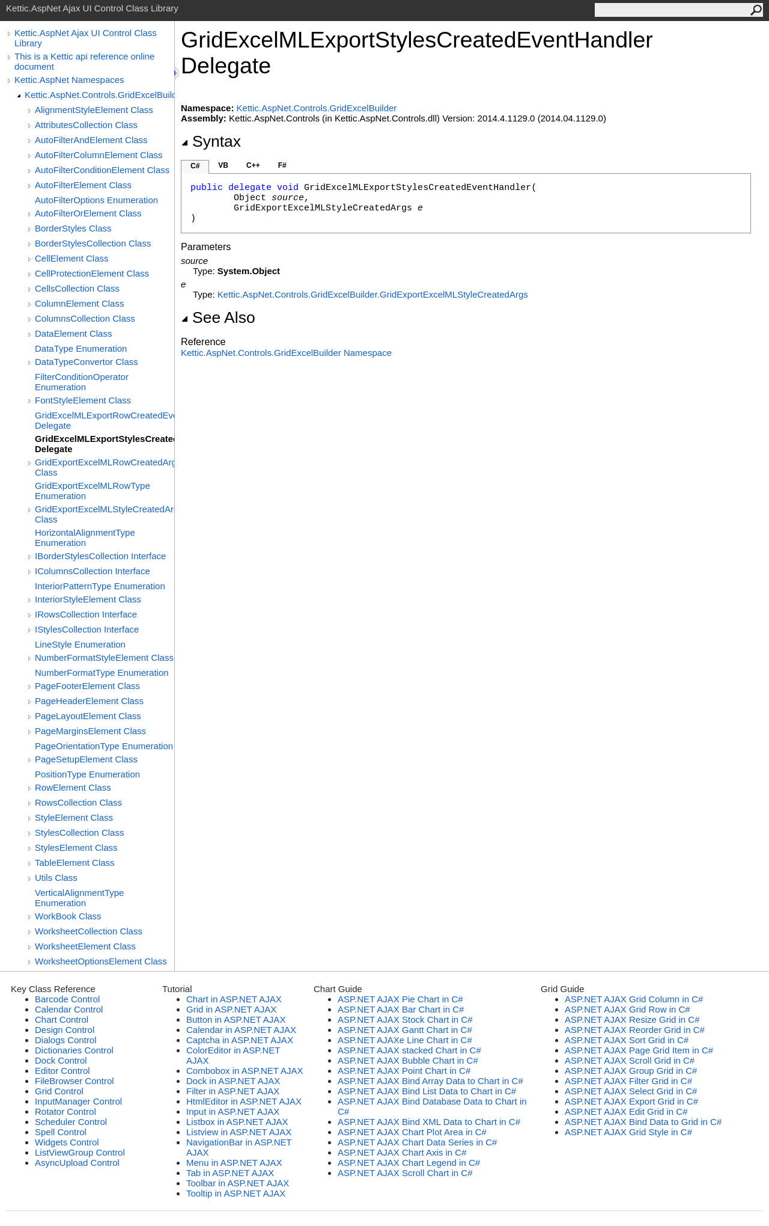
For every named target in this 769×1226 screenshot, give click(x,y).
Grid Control (59, 1091)
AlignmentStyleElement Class (94, 110)
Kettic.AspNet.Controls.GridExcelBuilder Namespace (286, 353)
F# (282, 165)
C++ (253, 165)
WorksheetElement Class (85, 946)
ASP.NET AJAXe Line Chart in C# (405, 1040)
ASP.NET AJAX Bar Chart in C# (401, 1009)
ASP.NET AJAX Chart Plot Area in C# (412, 1132)
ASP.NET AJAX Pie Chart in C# (400, 999)
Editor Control (62, 1070)
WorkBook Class (68, 916)
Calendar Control (69, 1009)
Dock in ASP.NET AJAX (233, 1081)
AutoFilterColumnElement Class (99, 155)
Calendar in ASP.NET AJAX (241, 1030)
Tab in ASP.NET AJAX (230, 1173)
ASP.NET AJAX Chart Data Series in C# (417, 1142)
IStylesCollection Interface (87, 629)
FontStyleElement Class (83, 400)
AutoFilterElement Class (83, 185)
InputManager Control (78, 1101)
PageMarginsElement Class (90, 731)
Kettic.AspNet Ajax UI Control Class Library (85, 38)
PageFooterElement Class (87, 686)
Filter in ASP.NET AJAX (232, 1091)
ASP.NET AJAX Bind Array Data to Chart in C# (430, 1081)
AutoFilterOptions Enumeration (96, 200)
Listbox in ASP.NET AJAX (237, 1122)
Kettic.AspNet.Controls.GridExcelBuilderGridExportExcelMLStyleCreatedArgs (372, 294)
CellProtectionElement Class (92, 273)
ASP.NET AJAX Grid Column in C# (634, 999)
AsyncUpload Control (77, 1162)
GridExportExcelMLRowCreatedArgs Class (104, 467)
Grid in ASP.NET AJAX (231, 1009)
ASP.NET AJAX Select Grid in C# (631, 1091)
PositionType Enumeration (87, 774)
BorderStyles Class (73, 228)
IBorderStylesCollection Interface (100, 556)
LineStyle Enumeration (80, 644)
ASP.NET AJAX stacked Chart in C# (409, 1050)
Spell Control (61, 1132)
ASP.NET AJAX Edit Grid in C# (626, 1111)
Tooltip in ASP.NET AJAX (235, 1193)
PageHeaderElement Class (89, 701)
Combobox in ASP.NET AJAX (244, 1070)
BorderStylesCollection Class (93, 243)
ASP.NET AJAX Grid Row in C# (627, 1009)
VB (223, 165)
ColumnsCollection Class (85, 318)
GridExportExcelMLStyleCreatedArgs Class (104, 514)
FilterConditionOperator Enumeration (82, 382)
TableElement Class (75, 862)
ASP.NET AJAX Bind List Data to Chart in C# (427, 1091)
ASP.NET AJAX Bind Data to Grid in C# (643, 1122)
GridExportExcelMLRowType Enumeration (92, 490)
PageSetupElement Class (86, 759)
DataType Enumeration (81, 348)
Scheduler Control (71, 1122)
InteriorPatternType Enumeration (100, 586)
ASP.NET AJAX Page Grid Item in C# (639, 1050)
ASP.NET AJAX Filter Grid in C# (628, 1081)
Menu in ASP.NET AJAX (234, 1162)
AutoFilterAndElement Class (91, 140)
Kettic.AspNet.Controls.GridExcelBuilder (99, 95)
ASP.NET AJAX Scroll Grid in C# (630, 1060)
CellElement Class (72, 258)
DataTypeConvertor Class (86, 362)
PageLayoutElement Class (88, 716)
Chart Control (61, 1019)
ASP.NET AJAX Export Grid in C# (631, 1101)
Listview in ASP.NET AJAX (238, 1132)
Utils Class (56, 877)
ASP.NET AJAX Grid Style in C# (628, 1132)
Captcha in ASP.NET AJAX (239, 1040)
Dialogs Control (66, 1040)
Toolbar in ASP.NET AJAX (237, 1183)
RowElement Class (73, 787)
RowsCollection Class (78, 802)
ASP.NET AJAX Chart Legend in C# (409, 1162)
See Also (218, 317)
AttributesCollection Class (86, 125)
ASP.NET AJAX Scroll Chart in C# (405, 1173)
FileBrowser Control (74, 1081)
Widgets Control (67, 1142)
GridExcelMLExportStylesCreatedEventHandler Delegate (104, 444)
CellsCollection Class (77, 288)
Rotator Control (65, 1111)
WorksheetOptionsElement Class (101, 961)
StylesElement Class (76, 847)
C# (194, 166)
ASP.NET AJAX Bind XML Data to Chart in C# (429, 1122)
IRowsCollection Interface (86, 614)
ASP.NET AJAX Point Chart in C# (404, 1070)
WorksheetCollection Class (88, 931)
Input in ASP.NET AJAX (232, 1111)
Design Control (64, 1030)
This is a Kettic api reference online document (84, 61)
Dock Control (61, 1060)
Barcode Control (67, 999)
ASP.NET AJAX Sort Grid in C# (626, 1040)
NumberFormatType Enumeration (102, 672)
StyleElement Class (74, 817)
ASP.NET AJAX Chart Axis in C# (402, 1152)
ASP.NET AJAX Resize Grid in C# (632, 1019)
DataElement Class (73, 333)
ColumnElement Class (79, 303)
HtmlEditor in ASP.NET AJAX (244, 1101)
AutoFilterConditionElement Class (102, 170)
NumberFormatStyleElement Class (104, 657)
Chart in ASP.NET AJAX (234, 999)
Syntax (211, 141)
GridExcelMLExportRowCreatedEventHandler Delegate (104, 420)
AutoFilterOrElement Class (88, 213)
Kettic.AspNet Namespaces (69, 80)
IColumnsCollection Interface (92, 571)
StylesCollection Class (79, 832)
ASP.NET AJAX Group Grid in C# (631, 1070)
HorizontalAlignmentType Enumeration (85, 537)
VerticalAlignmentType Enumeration (79, 897)
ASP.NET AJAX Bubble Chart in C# (408, 1060)
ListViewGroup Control (80, 1152)
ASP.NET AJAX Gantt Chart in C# (405, 1030)
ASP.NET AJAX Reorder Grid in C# (635, 1030)
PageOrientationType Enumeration (104, 746)
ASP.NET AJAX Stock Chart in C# (405, 1019)
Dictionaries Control (74, 1050)
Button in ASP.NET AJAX (235, 1019)
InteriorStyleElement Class (88, 599)
